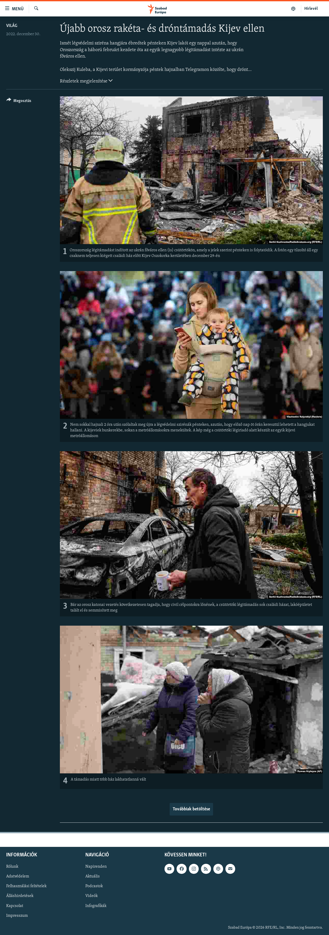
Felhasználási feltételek (26, 886)
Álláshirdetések (19, 896)
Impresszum (17, 915)
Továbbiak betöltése (191, 809)
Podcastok (94, 886)
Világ (11, 25)
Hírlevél (311, 9)
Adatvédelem (17, 876)
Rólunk (12, 867)
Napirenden (96, 867)
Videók (91, 896)
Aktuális (92, 876)
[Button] (18, 101)
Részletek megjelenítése (86, 81)
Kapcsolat (14, 906)
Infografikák (95, 906)
